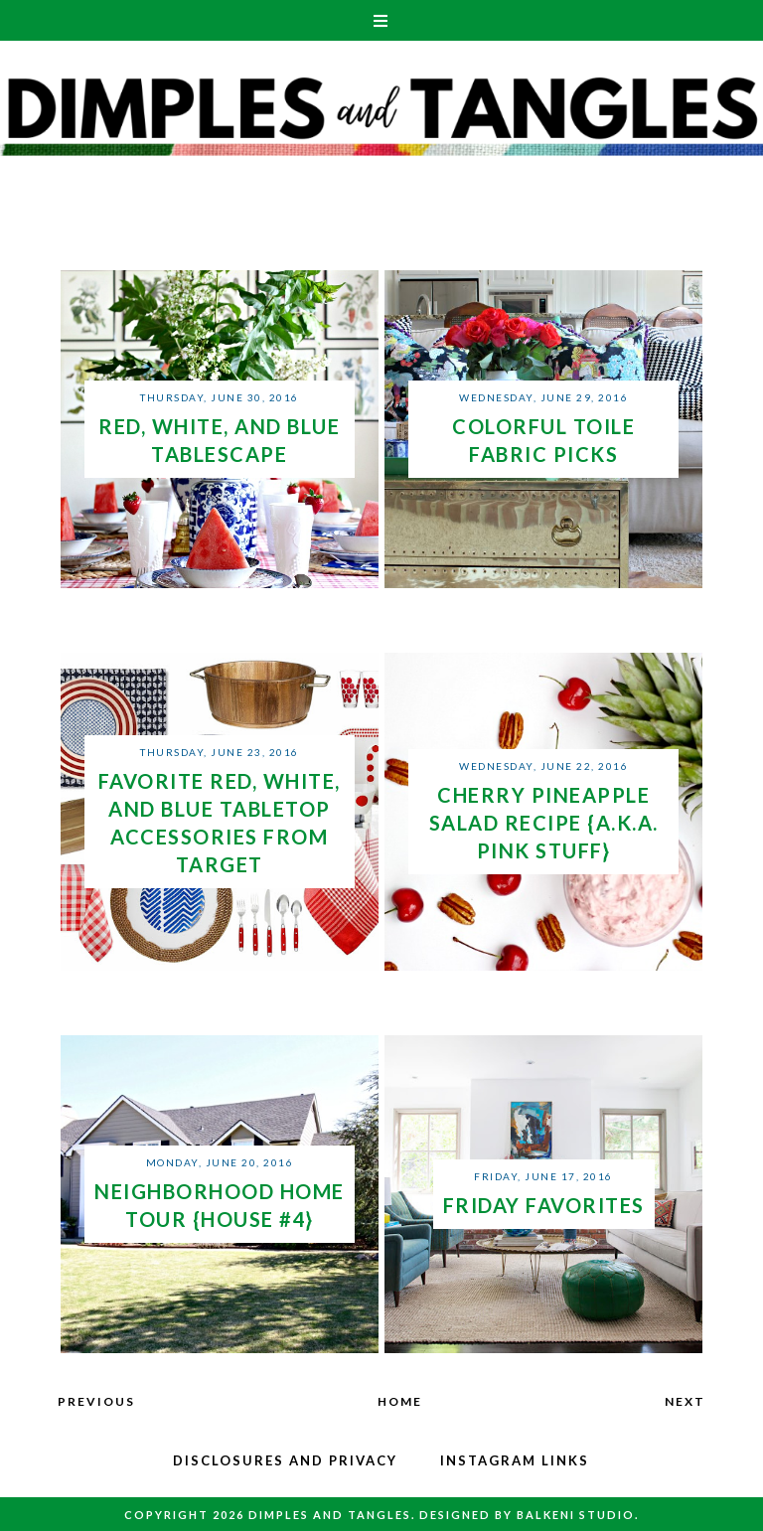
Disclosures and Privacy (285, 1460)
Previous (96, 1401)
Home (400, 1401)
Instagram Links (514, 1460)
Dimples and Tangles (329, 1514)
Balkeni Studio (576, 1514)
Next (685, 1401)
